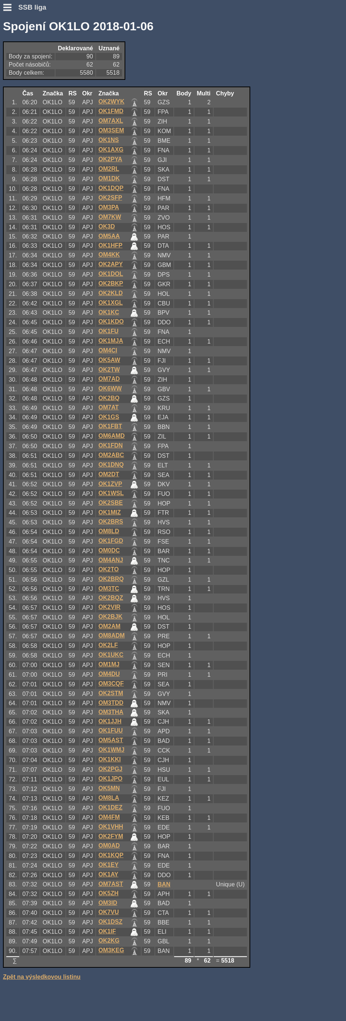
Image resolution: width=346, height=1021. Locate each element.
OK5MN (109, 788)
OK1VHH (110, 827)
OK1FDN (110, 445)
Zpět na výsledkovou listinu (42, 977)
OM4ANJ (110, 560)
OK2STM (110, 693)
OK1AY (108, 874)
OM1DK (109, 178)
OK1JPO (110, 778)
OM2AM (109, 626)
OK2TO (108, 569)
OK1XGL (110, 303)
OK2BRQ (110, 579)
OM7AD (109, 379)
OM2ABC (111, 455)
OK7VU (108, 912)
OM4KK (109, 254)
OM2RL (108, 169)
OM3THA (110, 712)
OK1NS (108, 140)
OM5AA (109, 236)
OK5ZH (108, 893)
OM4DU (109, 674)
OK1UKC (110, 655)
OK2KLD (110, 293)
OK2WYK (111, 101)
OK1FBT (110, 426)
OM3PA (108, 207)
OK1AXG (110, 149)
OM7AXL (110, 121)
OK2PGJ (110, 769)
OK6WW (110, 388)
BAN (163, 884)
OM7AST (110, 884)
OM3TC (108, 588)
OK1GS (108, 417)
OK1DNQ (110, 465)
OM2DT (108, 474)
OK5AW (109, 360)
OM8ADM (111, 635)
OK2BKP (110, 283)
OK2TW (109, 369)
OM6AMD (111, 436)
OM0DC (109, 550)
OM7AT (108, 407)
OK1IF (107, 931)
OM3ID (107, 903)
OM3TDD (110, 703)
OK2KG (108, 940)
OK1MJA (110, 341)
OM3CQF (110, 683)
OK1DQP (110, 188)
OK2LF (108, 645)
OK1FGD (110, 541)
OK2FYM (110, 836)
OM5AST (110, 740)
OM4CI (107, 350)
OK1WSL (110, 493)
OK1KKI (109, 759)
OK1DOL (110, 274)
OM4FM (109, 817)
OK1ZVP (110, 484)
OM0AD (109, 845)
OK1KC (108, 312)
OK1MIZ (109, 512)
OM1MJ (108, 664)
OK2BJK (110, 616)
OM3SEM (111, 130)
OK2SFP (110, 198)
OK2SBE (110, 503)
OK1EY (108, 865)
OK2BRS (110, 521)
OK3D (106, 226)
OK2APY (110, 264)
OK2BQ (108, 398)
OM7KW (109, 217)
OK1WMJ (111, 750)
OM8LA (108, 798)
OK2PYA (110, 159)
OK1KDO (110, 321)
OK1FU (108, 331)
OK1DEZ (110, 807)
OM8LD (108, 531)
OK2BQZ (110, 598)
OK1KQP (110, 855)
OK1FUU (110, 730)
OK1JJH (109, 721)
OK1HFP (110, 245)
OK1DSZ (110, 922)
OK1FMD (110, 111)
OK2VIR (109, 607)
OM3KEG (111, 950)
